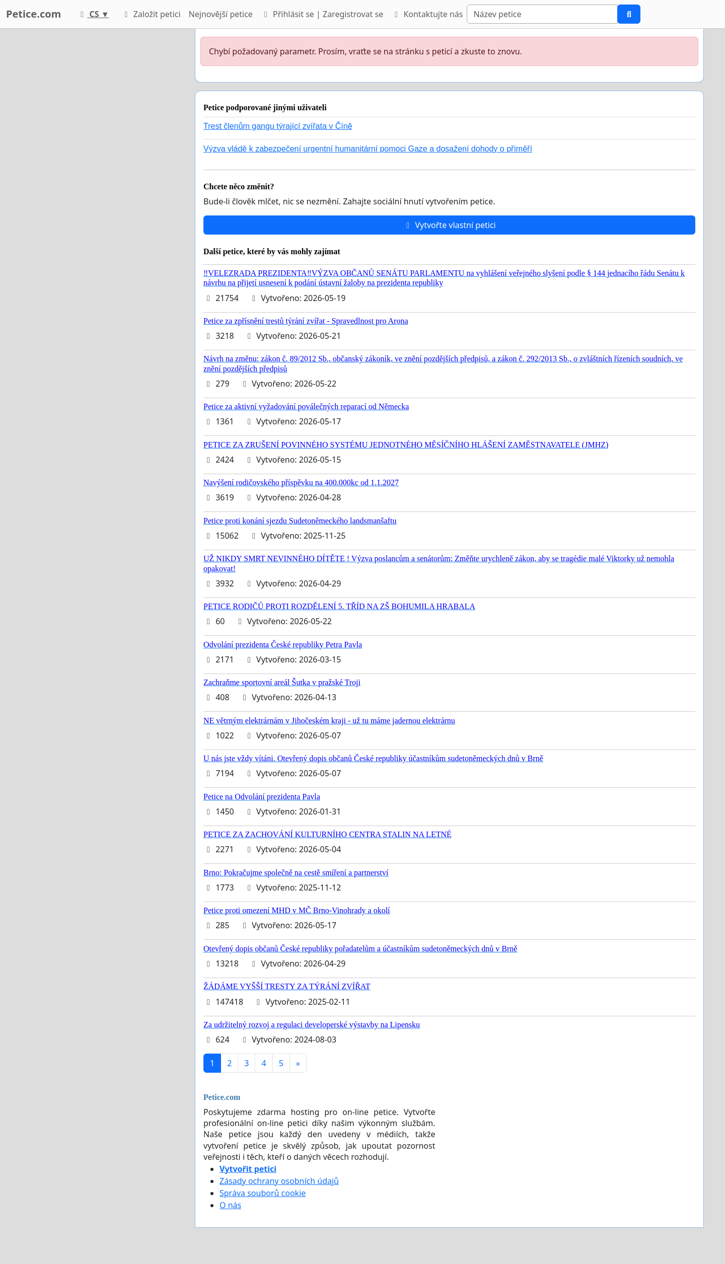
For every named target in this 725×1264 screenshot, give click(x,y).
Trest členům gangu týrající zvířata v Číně (277, 126)
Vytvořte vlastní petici (449, 225)
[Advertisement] (96, 180)
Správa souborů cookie (263, 1193)
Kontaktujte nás (427, 14)
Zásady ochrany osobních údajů (279, 1180)
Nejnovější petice (221, 14)
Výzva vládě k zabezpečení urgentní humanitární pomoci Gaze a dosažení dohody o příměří (367, 148)
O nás (230, 1205)
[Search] (542, 14)
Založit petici (150, 14)
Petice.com (33, 14)
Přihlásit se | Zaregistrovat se (322, 14)
